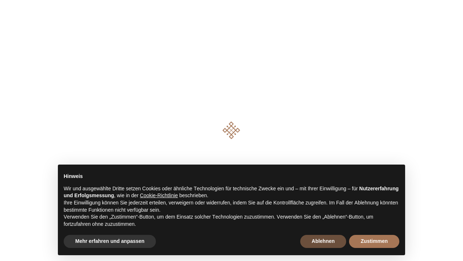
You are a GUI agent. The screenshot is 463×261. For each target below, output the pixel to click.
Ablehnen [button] (323, 241)
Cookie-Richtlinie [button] (159, 195)
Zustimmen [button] (374, 241)
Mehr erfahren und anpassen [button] (109, 241)
